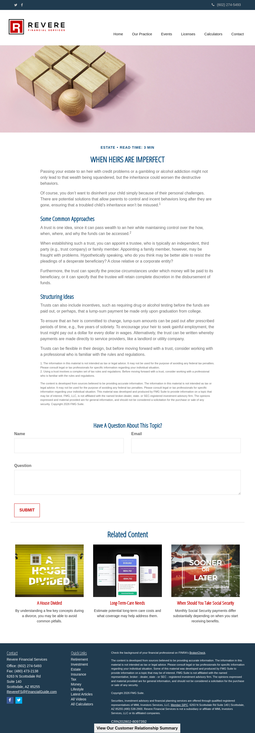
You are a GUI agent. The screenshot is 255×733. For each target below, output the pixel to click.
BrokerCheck (197, 652)
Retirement (79, 659)
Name (19, 434)
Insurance (78, 674)
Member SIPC (179, 704)
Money (76, 684)
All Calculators (82, 704)
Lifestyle (77, 689)
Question (22, 465)
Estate (76, 669)
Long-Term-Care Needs (127, 603)
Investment (79, 664)
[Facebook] (22, 4)
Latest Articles (82, 694)
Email (136, 434)
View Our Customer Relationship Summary (137, 728)
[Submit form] (27, 510)
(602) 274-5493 (226, 5)
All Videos (78, 699)
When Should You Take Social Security (205, 603)
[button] (142, 27)
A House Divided (49, 603)
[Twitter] (15, 4)
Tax (73, 679)
